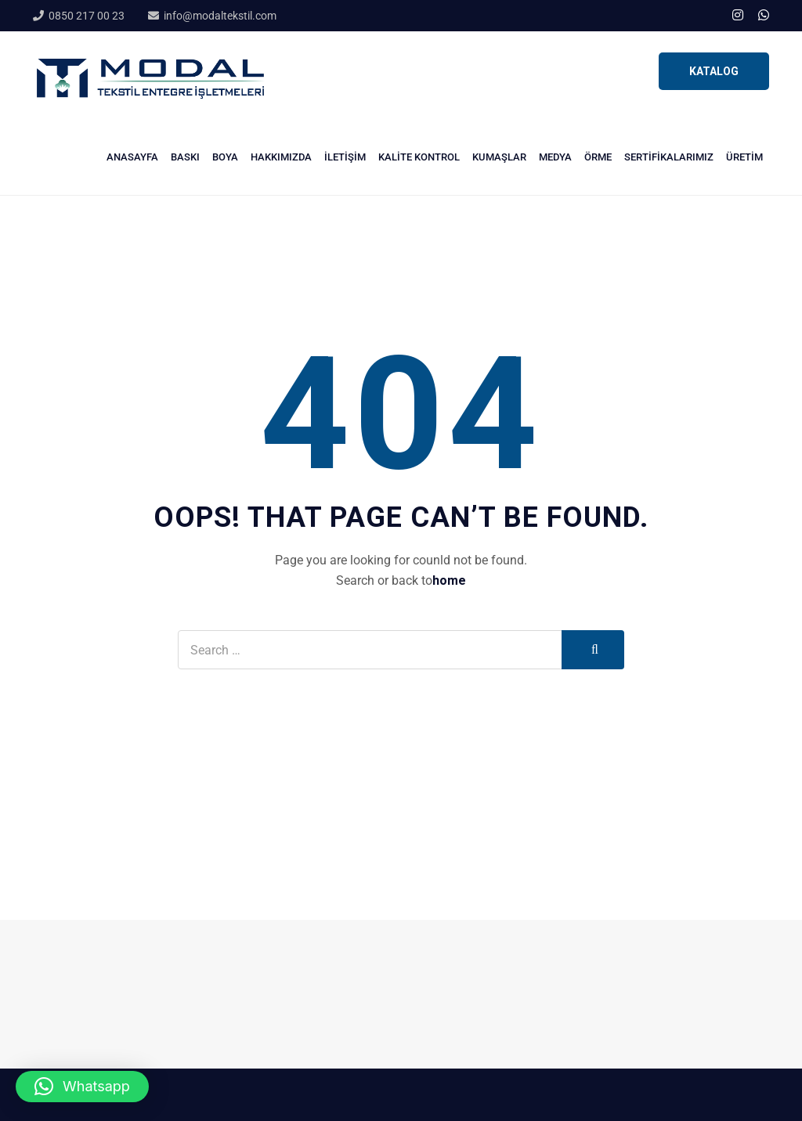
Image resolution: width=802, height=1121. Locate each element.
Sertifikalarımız (668, 157)
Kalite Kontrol (419, 157)
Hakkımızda (281, 157)
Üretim (744, 157)
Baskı (185, 157)
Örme (598, 157)
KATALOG (714, 71)
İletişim (345, 157)
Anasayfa (132, 157)
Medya (555, 157)
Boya (225, 157)
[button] (82, 1086)
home (449, 580)
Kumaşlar (499, 157)
